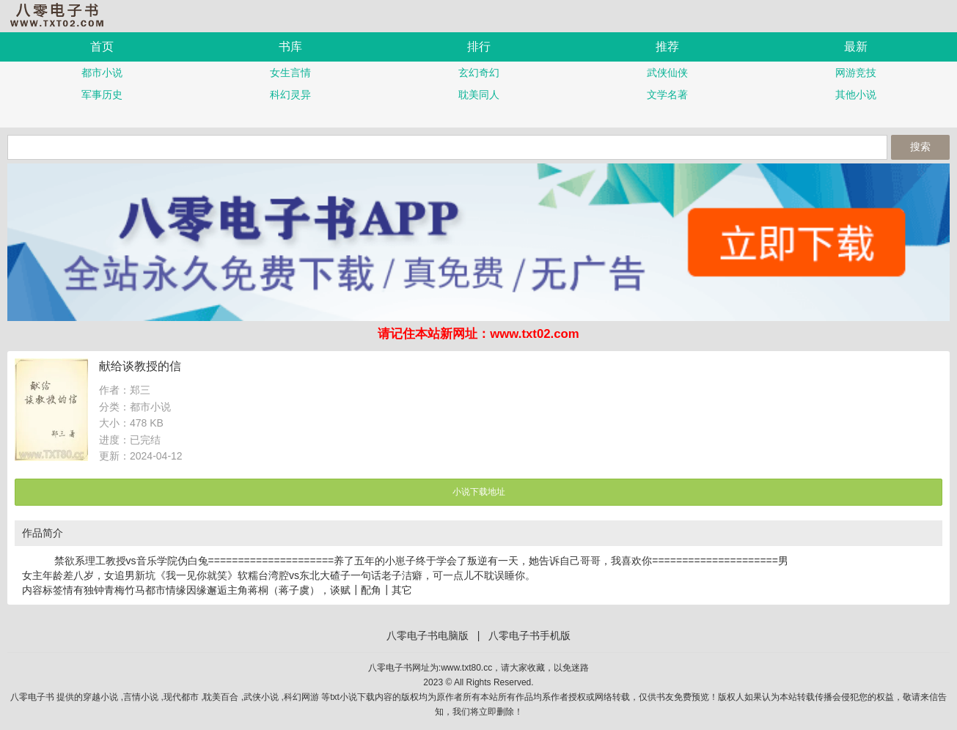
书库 (290, 46)
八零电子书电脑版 (427, 635)
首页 (102, 46)
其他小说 (855, 94)
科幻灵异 (290, 94)
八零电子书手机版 (62, 15)
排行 (479, 46)
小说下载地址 (478, 492)
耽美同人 (478, 94)
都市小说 (101, 72)
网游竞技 (855, 72)
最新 (856, 46)
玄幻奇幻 (478, 72)
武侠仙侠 (667, 72)
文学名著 (667, 94)
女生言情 (290, 72)
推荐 (667, 46)
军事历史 (101, 94)
